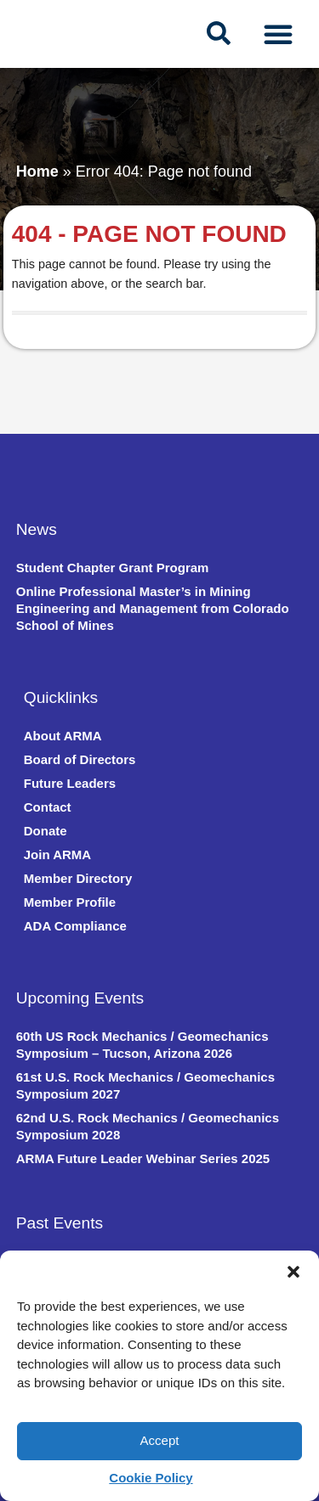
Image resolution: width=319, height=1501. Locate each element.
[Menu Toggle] (278, 34)
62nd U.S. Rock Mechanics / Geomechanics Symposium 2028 (147, 1126)
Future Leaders (70, 783)
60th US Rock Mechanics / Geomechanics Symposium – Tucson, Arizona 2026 (142, 1044)
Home (37, 171)
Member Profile (70, 902)
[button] (293, 1271)
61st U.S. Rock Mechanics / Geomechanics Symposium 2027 (145, 1085)
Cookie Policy (150, 1477)
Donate (45, 831)
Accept (159, 1440)
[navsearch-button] (219, 34)
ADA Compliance (75, 926)
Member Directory (78, 878)
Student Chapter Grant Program (112, 567)
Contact (47, 807)
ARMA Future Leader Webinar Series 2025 (143, 1158)
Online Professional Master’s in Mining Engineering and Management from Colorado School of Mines (152, 608)
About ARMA (63, 735)
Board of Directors (80, 759)
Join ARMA (57, 854)
